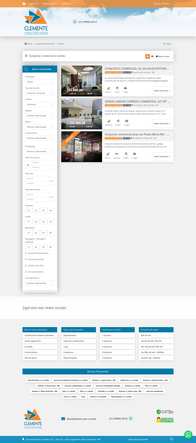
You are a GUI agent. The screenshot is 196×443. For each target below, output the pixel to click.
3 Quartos (107, 346)
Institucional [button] (48, 3)
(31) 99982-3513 (87, 21)
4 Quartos (107, 352)
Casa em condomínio (73, 341)
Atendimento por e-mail (78, 419)
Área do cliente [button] (161, 3)
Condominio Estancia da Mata (39, 335)
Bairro (28, 121)
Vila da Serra (31, 357)
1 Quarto (106, 335)
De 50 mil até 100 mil (151, 341)
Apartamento (69, 335)
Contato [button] (65, 3)
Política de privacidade (138, 439)
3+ (43, 210)
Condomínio (31, 133)
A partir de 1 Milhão (150, 357)
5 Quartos (107, 357)
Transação (30, 76)
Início (28, 43)
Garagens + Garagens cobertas (35, 240)
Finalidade (30, 146)
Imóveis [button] (32, 3)
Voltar (167, 43)
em (104, 380)
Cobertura (68, 352)
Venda (60, 43)
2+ (36, 210)
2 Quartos (107, 341)
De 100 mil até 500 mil (152, 346)
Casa (65, 346)
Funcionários (31, 352)
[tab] (39, 69)
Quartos (29, 205)
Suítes (28, 216)
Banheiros (30, 227)
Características (32, 278)
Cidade (28, 99)
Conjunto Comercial (45, 43)
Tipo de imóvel (32, 88)
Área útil (29, 173)
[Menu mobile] (23, 3)
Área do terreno (32, 189)
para (38, 380)
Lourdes (29, 346)
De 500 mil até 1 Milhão (152, 352)
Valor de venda (32, 157)
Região (28, 110)
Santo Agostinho (33, 341)
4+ (51, 210)
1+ (28, 210)
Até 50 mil (146, 335)
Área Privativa (70, 357)
